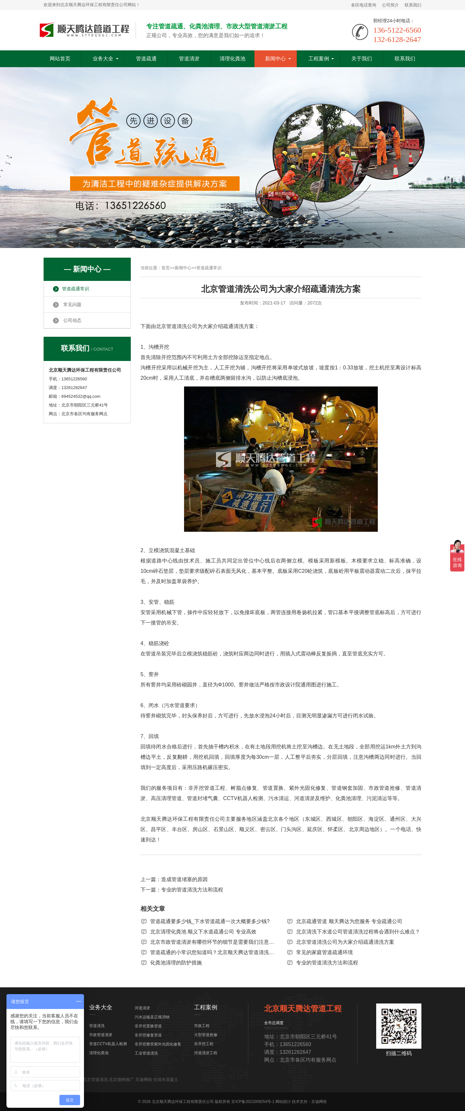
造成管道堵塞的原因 (184, 879)
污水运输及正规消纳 (152, 1017)
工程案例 (318, 58)
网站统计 (283, 1101)
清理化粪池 (232, 58)
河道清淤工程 (205, 1053)
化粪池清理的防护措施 (176, 962)
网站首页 (60, 58)
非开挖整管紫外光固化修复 (158, 1044)
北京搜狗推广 (121, 1079)
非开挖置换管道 (148, 1026)
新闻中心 (275, 58)
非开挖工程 (203, 1044)
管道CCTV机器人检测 (108, 1044)
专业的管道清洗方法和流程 (192, 889)
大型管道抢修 (205, 1035)
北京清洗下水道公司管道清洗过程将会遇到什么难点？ (358, 931)
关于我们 (361, 58)
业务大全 (103, 58)
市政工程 (202, 1026)
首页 (165, 267)
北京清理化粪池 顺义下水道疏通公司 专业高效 (203, 931)
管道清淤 (189, 58)
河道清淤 (142, 1008)
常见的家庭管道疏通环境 (324, 952)
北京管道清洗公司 (176, 326)
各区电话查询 (363, 5)
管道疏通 (146, 58)
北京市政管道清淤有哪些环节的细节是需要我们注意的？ (214, 942)
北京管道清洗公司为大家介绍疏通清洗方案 (345, 942)
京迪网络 (143, 1079)
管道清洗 (97, 1026)
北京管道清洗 (95, 1079)
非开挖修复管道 (148, 1035)
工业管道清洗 (146, 1053)
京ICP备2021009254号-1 (252, 1101)
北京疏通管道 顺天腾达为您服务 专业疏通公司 (349, 921)
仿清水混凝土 (165, 1079)
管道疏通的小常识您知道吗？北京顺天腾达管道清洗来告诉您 (220, 952)
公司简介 (390, 5)
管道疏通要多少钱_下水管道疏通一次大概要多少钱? (210, 921)
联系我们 (413, 5)
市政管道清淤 (100, 1035)
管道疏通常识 (209, 267)
